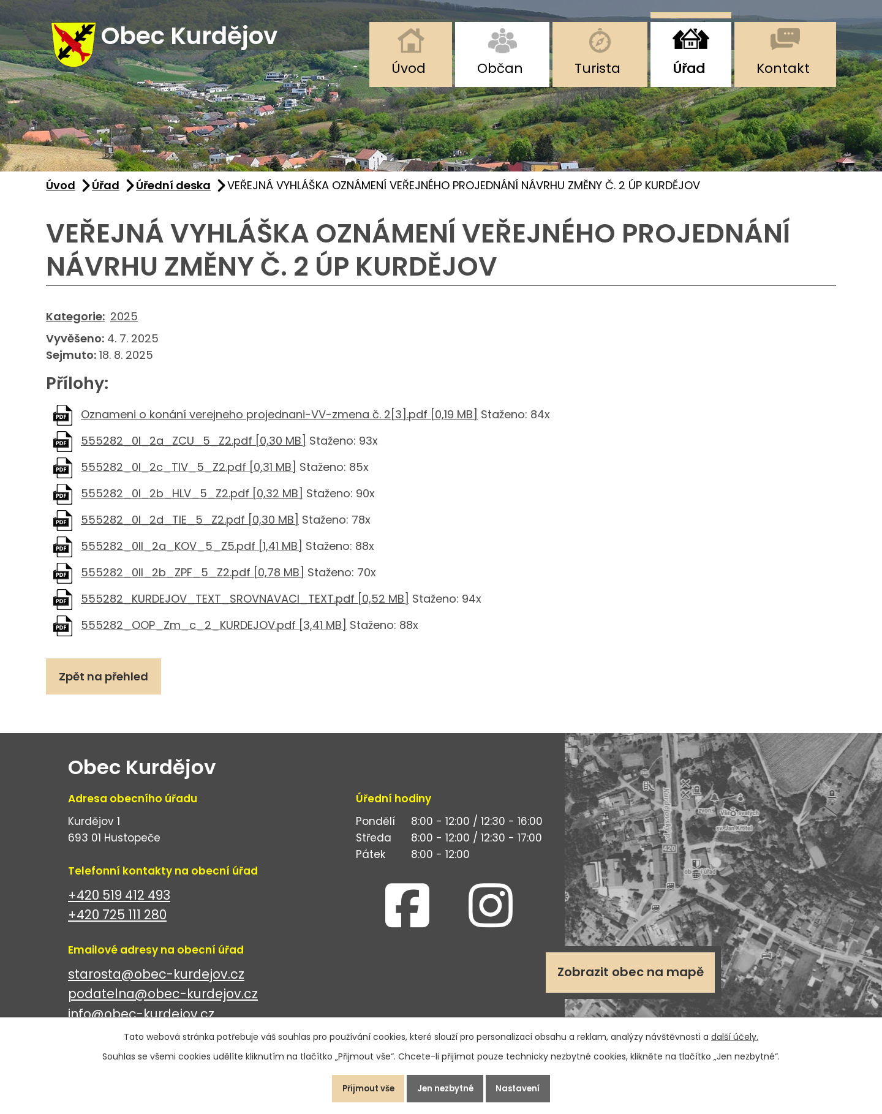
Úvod (408, 68)
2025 (124, 325)
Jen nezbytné (446, 1086)
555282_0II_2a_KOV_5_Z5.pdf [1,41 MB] (192, 555)
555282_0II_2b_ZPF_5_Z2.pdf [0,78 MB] (192, 581)
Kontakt (783, 68)
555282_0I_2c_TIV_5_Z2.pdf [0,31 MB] (188, 476)
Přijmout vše (357, 1086)
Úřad (689, 68)
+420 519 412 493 (119, 909)
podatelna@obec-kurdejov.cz (163, 1008)
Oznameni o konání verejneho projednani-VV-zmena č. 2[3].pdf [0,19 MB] (279, 423)
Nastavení (529, 1086)
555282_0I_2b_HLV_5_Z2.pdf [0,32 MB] (192, 502)
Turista (597, 68)
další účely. (734, 1031)
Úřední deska (173, 195)
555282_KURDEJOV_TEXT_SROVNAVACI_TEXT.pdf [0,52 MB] (245, 607)
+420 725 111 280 (117, 929)
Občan (500, 68)
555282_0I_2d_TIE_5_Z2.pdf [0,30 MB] (190, 528)
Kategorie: (75, 325)
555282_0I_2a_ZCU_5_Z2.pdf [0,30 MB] (193, 449)
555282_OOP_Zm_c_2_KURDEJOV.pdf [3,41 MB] (214, 634)
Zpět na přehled (108, 688)
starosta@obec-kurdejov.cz (156, 988)
